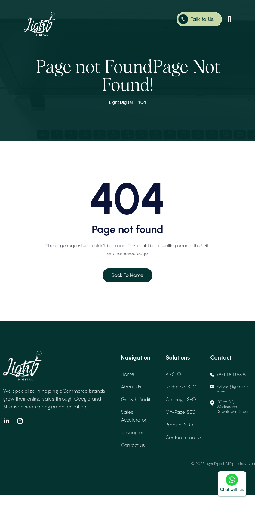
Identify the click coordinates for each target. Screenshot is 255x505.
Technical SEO (181, 397)
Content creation (184, 447)
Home (127, 384)
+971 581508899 (228, 384)
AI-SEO (173, 384)
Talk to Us (202, 19)
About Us (131, 397)
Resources (133, 443)
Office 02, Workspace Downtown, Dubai (229, 417)
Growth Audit (135, 410)
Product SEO (179, 435)
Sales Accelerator (133, 426)
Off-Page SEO (180, 422)
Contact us (133, 455)
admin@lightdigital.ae (229, 399)
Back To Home (127, 285)
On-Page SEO (180, 410)
